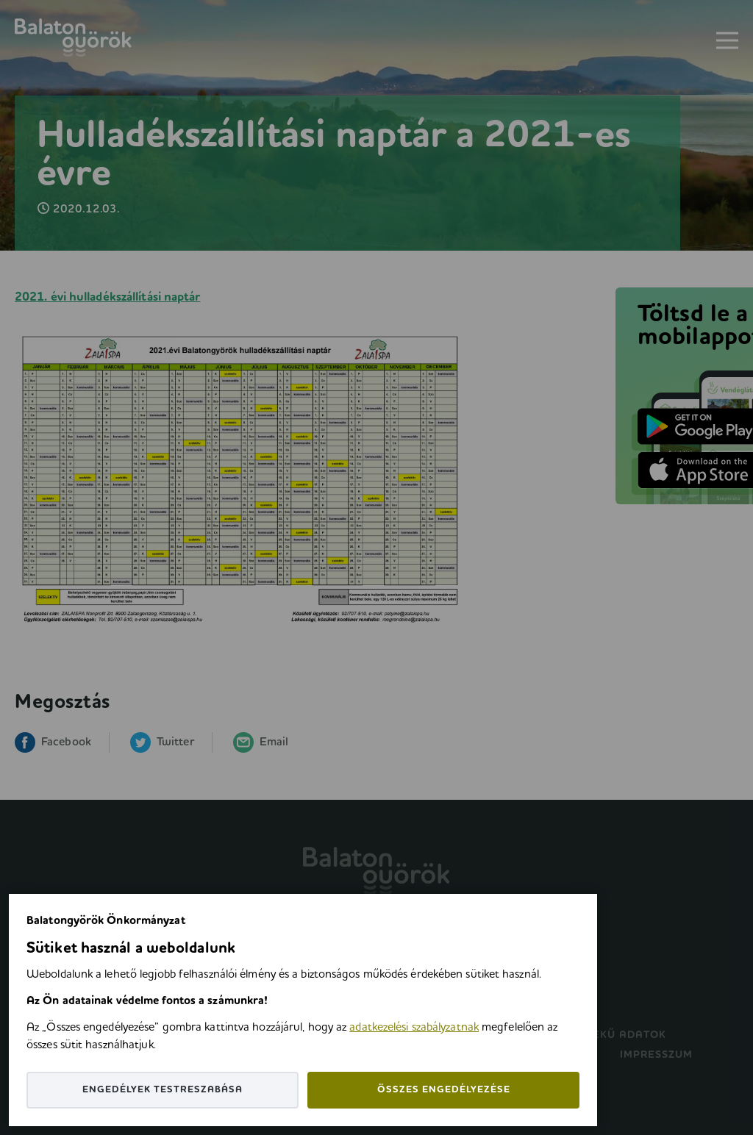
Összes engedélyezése (443, 1090)
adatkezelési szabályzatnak (414, 1028)
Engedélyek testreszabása (162, 1090)
